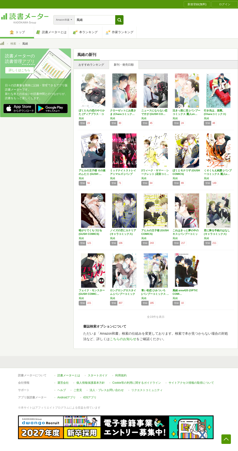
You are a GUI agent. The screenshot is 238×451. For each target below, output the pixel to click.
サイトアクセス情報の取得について (191, 382)
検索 (13, 43)
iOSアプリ (89, 397)
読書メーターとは (68, 375)
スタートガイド (98, 375)
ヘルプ (61, 390)
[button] (119, 20)
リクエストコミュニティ (147, 390)
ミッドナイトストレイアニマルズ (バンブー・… (123, 174)
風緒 (81, 118)
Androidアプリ (66, 397)
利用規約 (121, 375)
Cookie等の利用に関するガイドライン (136, 382)
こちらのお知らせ (123, 339)
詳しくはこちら (19, 70)
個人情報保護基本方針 (90, 382)
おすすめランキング (91, 64)
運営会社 (63, 382)
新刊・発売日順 (124, 64)
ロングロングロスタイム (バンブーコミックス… (123, 294)
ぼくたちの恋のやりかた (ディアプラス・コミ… (92, 114)
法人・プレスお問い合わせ (107, 390)
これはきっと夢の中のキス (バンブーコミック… (186, 234)
